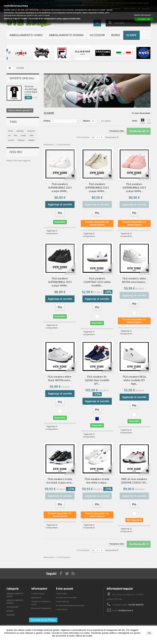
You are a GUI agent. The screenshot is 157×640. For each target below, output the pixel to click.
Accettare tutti (144, 19)
